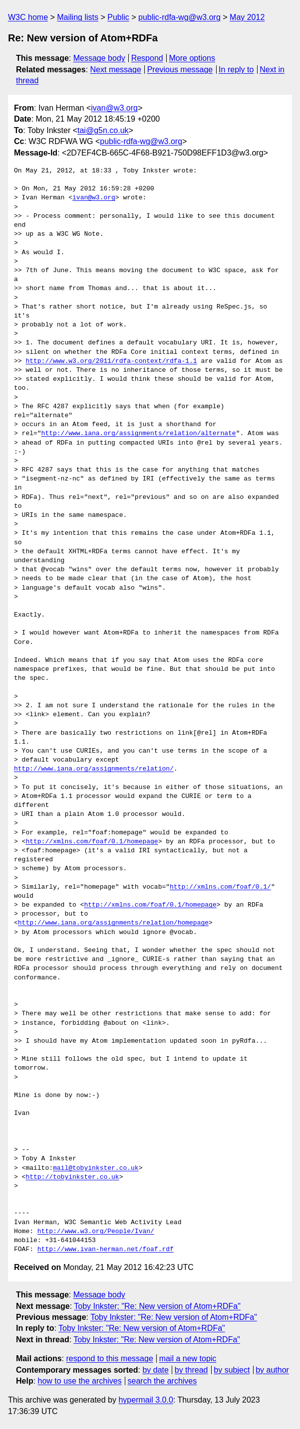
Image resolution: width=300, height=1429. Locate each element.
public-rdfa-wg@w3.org (179, 17)
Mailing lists (77, 17)
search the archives (162, 1381)
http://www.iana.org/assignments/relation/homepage (113, 923)
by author (272, 1370)
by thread (191, 1370)
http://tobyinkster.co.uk (72, 1177)
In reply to (236, 69)
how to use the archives (80, 1381)
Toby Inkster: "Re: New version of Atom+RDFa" (157, 1306)
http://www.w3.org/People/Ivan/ (95, 1231)
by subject (232, 1370)
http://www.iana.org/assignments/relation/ (94, 769)
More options (192, 58)
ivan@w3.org (114, 108)
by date (155, 1370)
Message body (99, 58)
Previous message (180, 69)
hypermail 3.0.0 (145, 1400)
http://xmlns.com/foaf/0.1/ (220, 887)
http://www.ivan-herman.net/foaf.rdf (105, 1249)
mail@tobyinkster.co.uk (96, 1168)
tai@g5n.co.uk (103, 130)
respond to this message (109, 1358)
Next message (115, 69)
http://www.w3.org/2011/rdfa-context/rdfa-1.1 (111, 361)
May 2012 (247, 17)
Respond (147, 58)
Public (118, 17)
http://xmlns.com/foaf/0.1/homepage (91, 841)
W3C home (28, 17)
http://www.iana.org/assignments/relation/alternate (138, 433)
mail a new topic (188, 1358)
